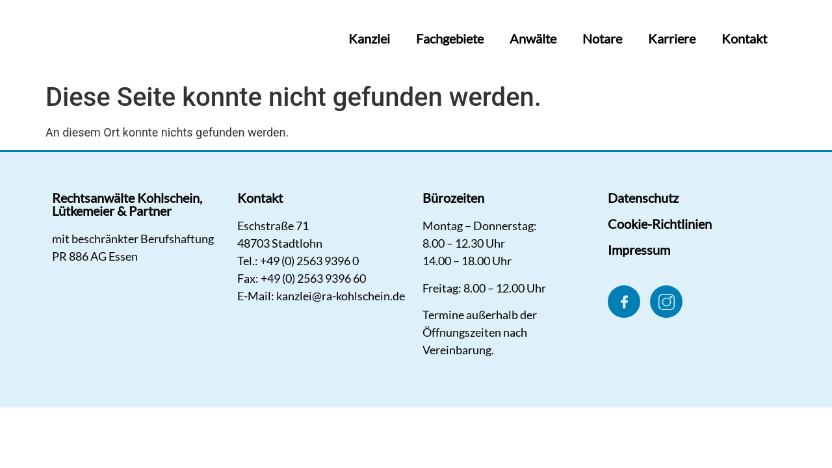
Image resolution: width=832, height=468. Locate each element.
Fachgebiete (450, 38)
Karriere (672, 38)
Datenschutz (643, 197)
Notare (602, 38)
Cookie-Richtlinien (660, 223)
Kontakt (744, 38)
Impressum (639, 249)
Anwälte (533, 38)
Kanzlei (369, 38)
